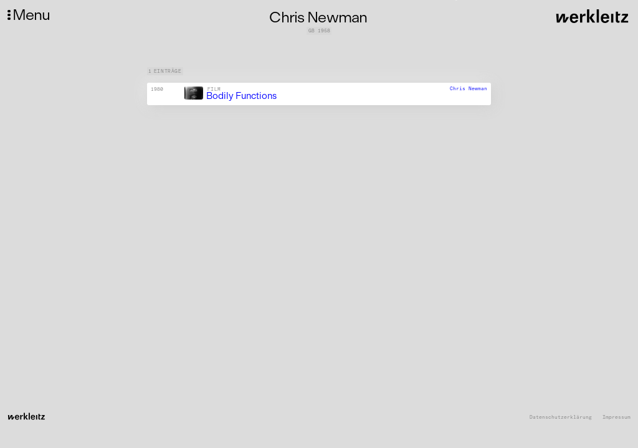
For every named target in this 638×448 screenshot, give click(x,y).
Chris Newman (468, 88)
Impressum (616, 417)
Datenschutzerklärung (561, 417)
